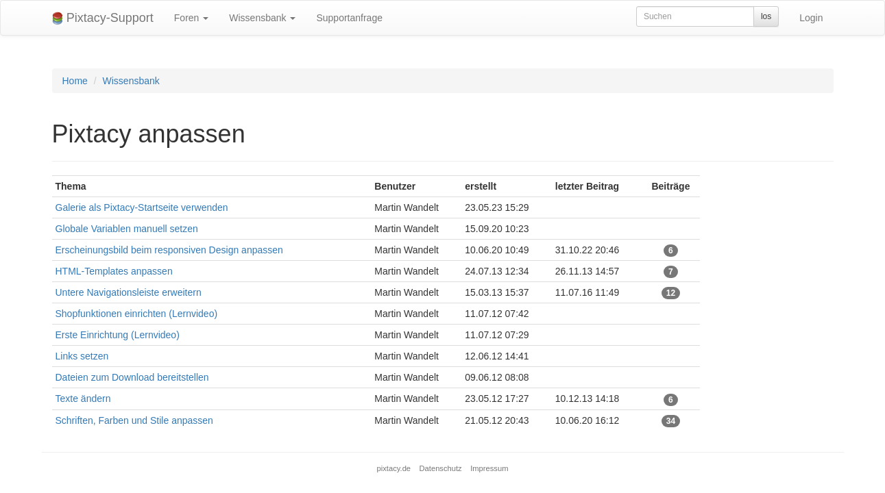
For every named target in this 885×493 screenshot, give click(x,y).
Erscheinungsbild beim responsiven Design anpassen (169, 249)
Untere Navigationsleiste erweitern (129, 292)
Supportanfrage (349, 17)
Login (811, 17)
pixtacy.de (394, 468)
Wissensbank (262, 17)
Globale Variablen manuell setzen (127, 228)
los (766, 16)
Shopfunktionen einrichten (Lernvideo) (137, 313)
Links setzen (82, 356)
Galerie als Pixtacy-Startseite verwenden (142, 207)
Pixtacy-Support (103, 18)
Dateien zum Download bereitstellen (132, 377)
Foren (191, 17)
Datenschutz (441, 468)
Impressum (489, 468)
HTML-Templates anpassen (114, 271)
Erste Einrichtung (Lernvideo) (118, 334)
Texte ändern (83, 398)
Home (75, 80)
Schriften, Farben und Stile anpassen (134, 420)
